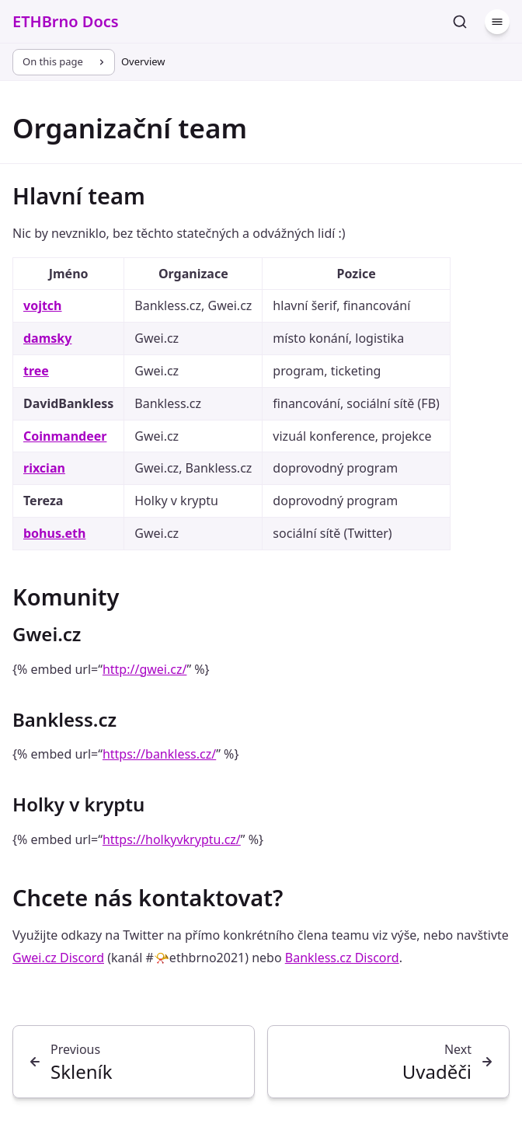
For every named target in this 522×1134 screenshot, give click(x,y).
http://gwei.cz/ (144, 669)
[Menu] (497, 21)
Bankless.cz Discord (342, 957)
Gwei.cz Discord (58, 957)
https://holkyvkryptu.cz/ (172, 839)
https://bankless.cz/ (159, 753)
